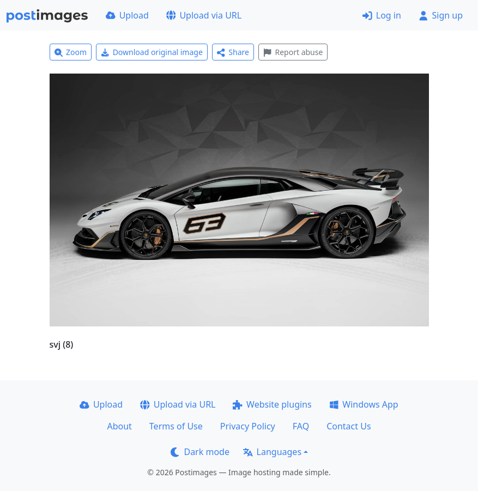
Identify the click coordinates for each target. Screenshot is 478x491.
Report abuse (293, 52)
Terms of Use (176, 426)
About (119, 426)
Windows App (363, 404)
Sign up (441, 15)
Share (233, 52)
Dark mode (200, 452)
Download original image (152, 52)
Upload (127, 15)
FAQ (301, 426)
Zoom (71, 52)
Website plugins (272, 404)
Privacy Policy (247, 426)
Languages (272, 452)
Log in (381, 15)
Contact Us (348, 426)
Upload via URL (203, 15)
